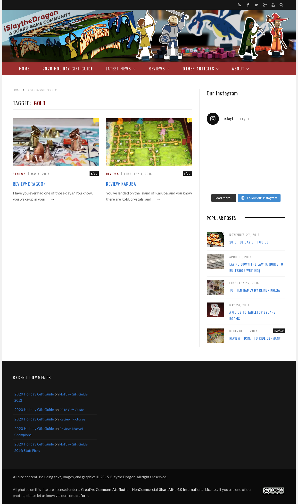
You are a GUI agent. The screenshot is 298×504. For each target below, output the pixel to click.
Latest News (118, 69)
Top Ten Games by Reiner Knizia (254, 290)
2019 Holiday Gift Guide (248, 241)
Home (24, 69)
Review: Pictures (72, 419)
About (238, 69)
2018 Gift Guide (71, 410)
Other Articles (198, 69)
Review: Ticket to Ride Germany (255, 338)
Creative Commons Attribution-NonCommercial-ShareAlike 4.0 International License (149, 489)
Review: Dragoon (29, 184)
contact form (77, 495)
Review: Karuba (121, 184)
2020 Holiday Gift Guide (67, 69)
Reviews (157, 69)
